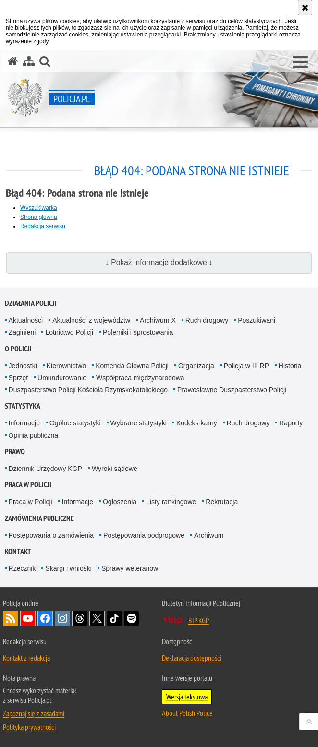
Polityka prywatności (29, 727)
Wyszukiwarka (38, 208)
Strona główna (38, 217)
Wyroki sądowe (114, 468)
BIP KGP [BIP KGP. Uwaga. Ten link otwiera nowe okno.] (198, 620)
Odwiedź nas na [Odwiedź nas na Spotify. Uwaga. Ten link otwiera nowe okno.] (131, 618)
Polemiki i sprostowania (138, 332)
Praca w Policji (28, 485)
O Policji (18, 349)
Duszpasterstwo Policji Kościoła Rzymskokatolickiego (88, 390)
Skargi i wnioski (68, 568)
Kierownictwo (66, 366)
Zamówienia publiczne (39, 518)
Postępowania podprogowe (143, 535)
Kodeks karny (196, 423)
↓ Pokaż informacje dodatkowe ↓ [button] (159, 262)
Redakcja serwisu (42, 226)
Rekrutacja (222, 502)
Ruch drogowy (207, 320)
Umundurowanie (61, 378)
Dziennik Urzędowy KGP (45, 468)
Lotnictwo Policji (69, 332)
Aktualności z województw (91, 320)
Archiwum (208, 535)
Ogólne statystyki (75, 423)
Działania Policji (31, 303)
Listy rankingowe (171, 502)
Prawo (15, 451)
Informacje (24, 423)
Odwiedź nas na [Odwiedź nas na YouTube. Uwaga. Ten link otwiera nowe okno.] (28, 618)
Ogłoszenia (119, 502)
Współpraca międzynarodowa (140, 378)
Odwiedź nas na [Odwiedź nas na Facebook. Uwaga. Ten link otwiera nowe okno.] (45, 618)
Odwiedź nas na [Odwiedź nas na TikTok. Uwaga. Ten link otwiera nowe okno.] (114, 618)
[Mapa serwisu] (29, 61)
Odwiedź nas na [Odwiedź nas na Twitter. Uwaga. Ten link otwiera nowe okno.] (97, 618)
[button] (300, 62)
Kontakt (18, 551)
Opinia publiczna (34, 435)
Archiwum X (158, 320)
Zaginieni (22, 332)
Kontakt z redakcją (26, 658)
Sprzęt (18, 378)
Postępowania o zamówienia (51, 535)
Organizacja (196, 366)
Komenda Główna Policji (132, 366)
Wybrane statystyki (138, 423)
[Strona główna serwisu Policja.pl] (13, 61)
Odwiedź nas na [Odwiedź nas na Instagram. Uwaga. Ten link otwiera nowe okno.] (62, 618)
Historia (290, 366)
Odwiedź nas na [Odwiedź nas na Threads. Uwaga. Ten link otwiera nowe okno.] (79, 618)
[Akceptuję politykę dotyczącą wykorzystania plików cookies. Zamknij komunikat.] (305, 7)
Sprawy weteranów (129, 568)
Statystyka (22, 406)
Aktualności (26, 320)
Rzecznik (22, 568)
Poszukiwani (256, 320)
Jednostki (23, 366)
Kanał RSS (10, 618)
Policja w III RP (246, 366)
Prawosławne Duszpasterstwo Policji (231, 390)
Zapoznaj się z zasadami (33, 713)
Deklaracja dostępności (191, 658)
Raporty (291, 423)
